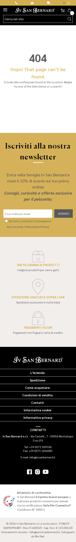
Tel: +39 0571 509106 (38, 447)
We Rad (39, 536)
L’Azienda (37, 373)
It (64, 3)
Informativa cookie (37, 410)
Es (68, 3)
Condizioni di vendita (37, 395)
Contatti (37, 402)
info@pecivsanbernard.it (44, 532)
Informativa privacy (38, 417)
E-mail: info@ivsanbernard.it (38, 457)
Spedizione (37, 380)
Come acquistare (37, 387)
